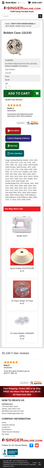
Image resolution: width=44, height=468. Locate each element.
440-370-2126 (18, 411)
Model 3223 (22, 236)
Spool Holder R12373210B (22, 268)
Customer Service (8, 425)
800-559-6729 (7, 411)
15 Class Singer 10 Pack (22, 301)
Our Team (5, 434)
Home (7, 24)
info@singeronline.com (15, 413)
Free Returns (6, 429)
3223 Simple (9, 26)
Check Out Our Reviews (10, 432)
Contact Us (6, 427)
